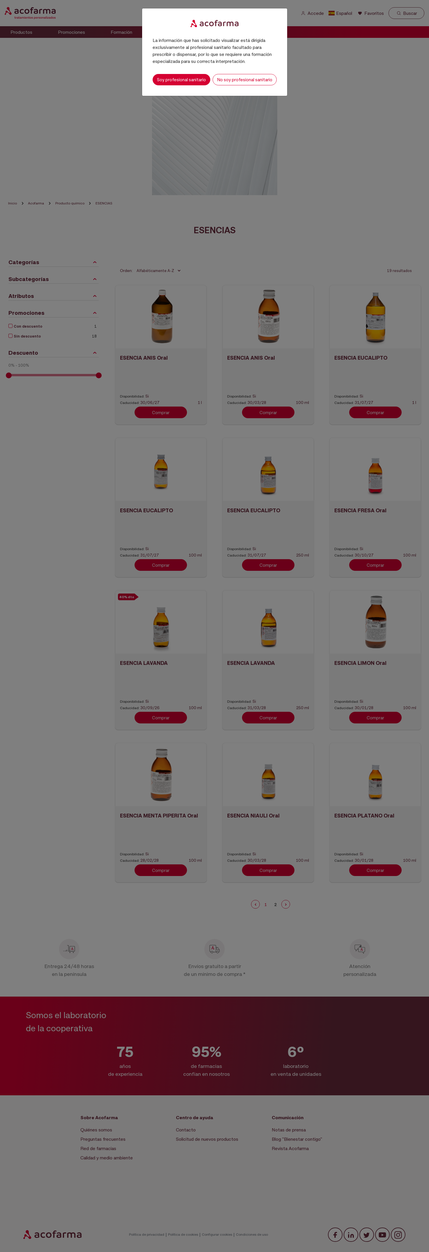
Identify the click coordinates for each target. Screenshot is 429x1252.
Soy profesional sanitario (181, 79)
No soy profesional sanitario (244, 79)
